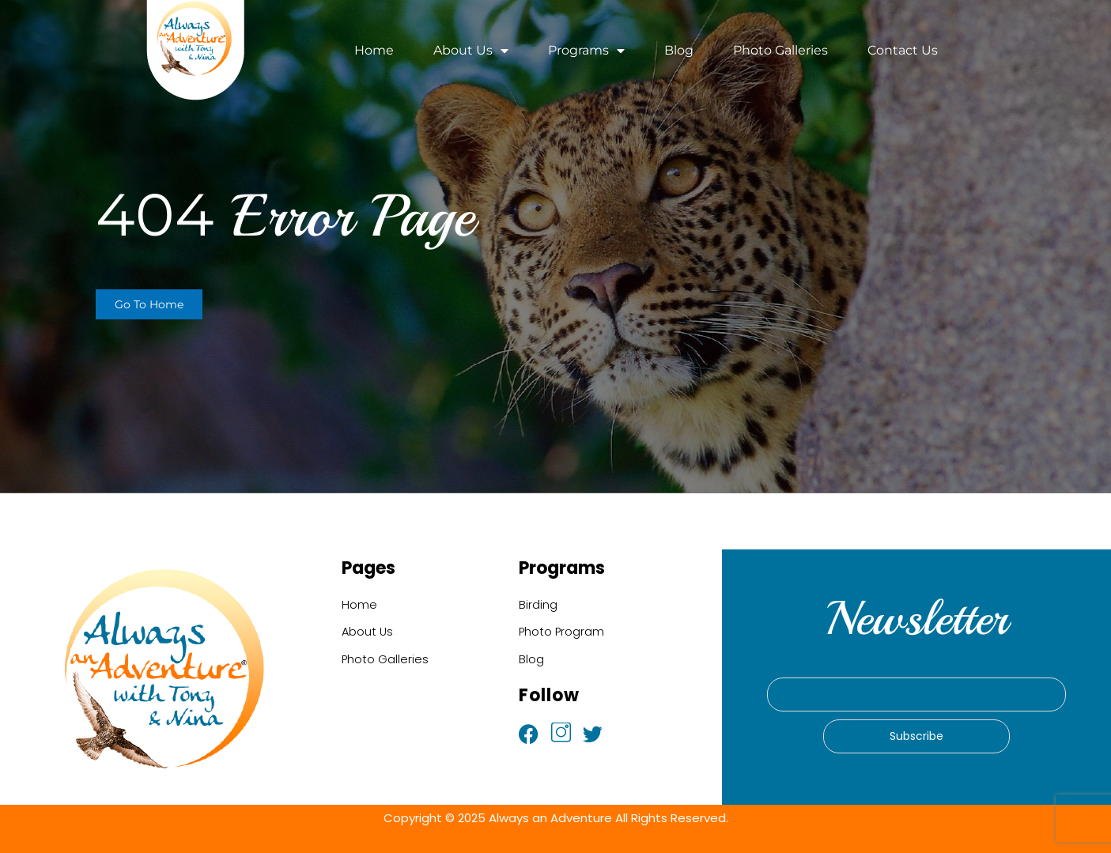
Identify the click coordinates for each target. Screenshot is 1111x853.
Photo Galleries (780, 50)
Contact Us (902, 50)
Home (374, 50)
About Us (470, 50)
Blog (678, 50)
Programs (586, 50)
